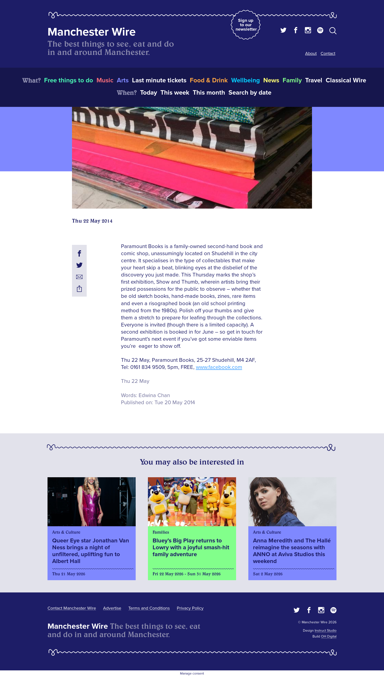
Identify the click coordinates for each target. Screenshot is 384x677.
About (311, 53)
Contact (328, 53)
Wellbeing (245, 80)
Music (104, 80)
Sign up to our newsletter (246, 25)
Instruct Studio (325, 630)
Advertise (112, 608)
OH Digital (328, 636)
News (271, 80)
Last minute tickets (159, 80)
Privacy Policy (190, 608)
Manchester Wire (92, 32)
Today (148, 93)
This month (209, 93)
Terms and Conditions (149, 608)
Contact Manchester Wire (72, 608)
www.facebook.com (219, 367)
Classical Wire (346, 80)
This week (174, 93)
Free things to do (68, 80)
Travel (313, 80)
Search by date (249, 93)
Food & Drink (209, 80)
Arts (123, 80)
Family (292, 80)
